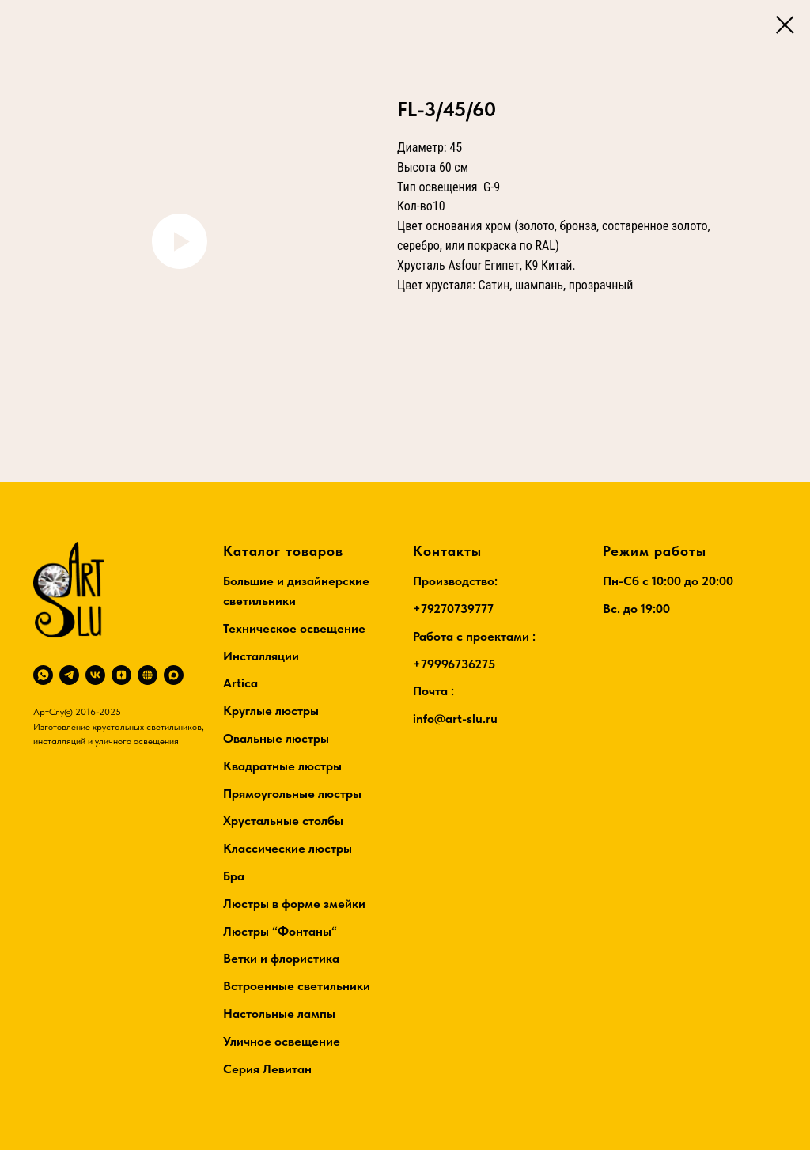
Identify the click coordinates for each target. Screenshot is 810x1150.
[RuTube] (147, 675)
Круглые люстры (271, 710)
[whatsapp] (43, 675)
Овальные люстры (276, 738)
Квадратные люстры (282, 766)
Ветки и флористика (281, 958)
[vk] (95, 675)
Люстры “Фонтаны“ (280, 931)
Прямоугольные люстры (292, 793)
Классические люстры (287, 848)
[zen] (121, 675)
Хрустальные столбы (283, 820)
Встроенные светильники (296, 985)
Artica (240, 682)
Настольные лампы (279, 1013)
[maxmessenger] (174, 675)
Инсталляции (261, 656)
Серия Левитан (267, 1068)
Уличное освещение (281, 1041)
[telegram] (69, 675)
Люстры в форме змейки (294, 903)
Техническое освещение (294, 628)
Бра (233, 875)
